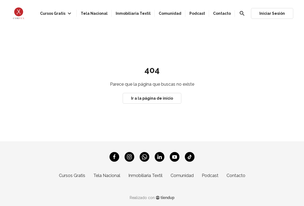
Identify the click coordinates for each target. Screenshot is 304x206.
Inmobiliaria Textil (145, 175)
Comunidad (182, 175)
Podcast (210, 175)
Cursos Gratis (72, 175)
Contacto (236, 175)
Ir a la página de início (152, 98)
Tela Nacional (106, 175)
